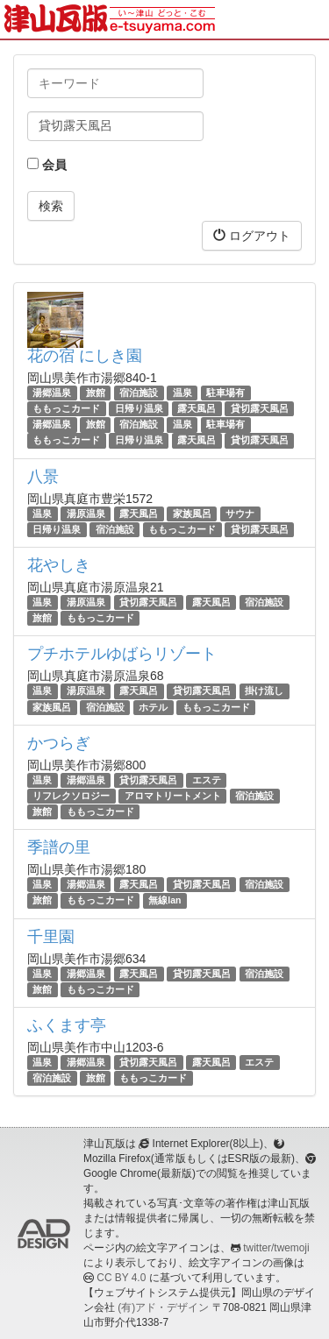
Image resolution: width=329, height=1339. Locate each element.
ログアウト (251, 235)
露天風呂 (196, 408)
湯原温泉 (86, 513)
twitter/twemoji (276, 1248)
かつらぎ (58, 743)
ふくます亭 (66, 1025)
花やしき (58, 565)
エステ (206, 780)
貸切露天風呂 (260, 408)
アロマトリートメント (173, 795)
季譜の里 (58, 847)
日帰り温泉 (139, 408)
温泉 (182, 392)
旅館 (95, 392)
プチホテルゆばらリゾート (122, 653)
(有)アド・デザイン (163, 1307)
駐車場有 (225, 392)
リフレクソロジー (71, 795)
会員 (47, 165)
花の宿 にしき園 (84, 356)
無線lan (164, 901)
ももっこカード (66, 408)
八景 (43, 476)
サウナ (239, 513)
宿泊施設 (138, 392)
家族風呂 (192, 513)
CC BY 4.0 (121, 1278)
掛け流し (264, 690)
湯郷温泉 (51, 392)
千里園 (51, 937)
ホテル (153, 707)
